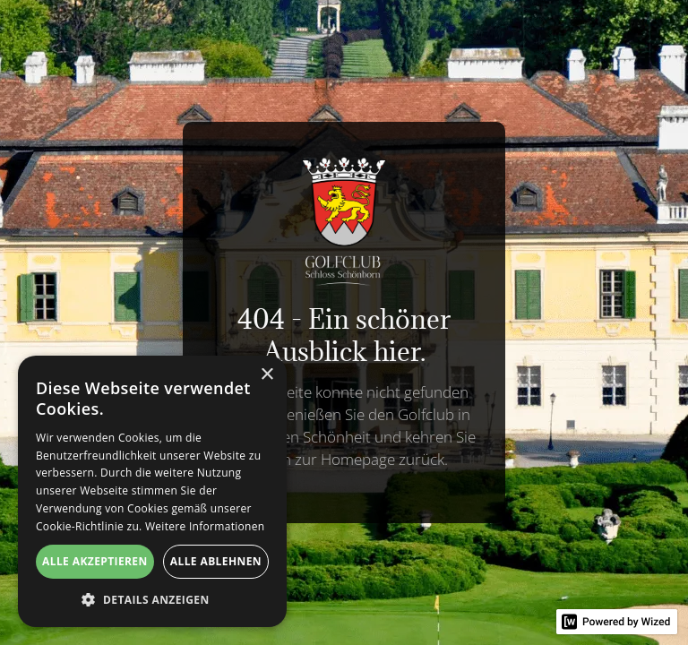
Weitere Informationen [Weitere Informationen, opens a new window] (205, 526)
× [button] (266, 375)
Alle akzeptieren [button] (95, 561)
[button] (152, 599)
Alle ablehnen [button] (216, 561)
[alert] (152, 491)
